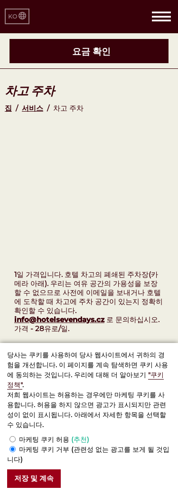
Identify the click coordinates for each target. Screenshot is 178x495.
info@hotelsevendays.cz (59, 319)
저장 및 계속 (34, 478)
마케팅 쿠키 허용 (54, 439)
